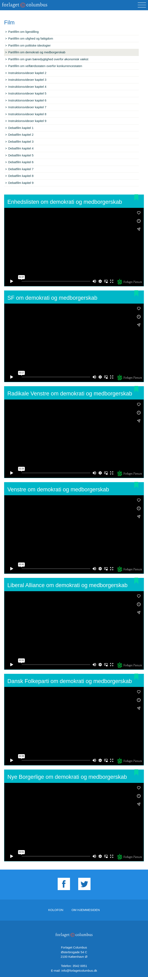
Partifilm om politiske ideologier (29, 45)
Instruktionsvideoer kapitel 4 (27, 86)
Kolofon (55, 910)
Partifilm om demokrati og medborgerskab (36, 52)
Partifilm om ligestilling (23, 31)
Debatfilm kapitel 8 (20, 176)
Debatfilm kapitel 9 (20, 182)
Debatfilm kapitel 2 (20, 134)
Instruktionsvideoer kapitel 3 (27, 79)
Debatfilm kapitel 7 (20, 169)
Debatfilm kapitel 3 (20, 141)
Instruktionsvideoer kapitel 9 (27, 121)
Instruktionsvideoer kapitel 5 (27, 93)
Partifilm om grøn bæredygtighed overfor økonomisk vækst (48, 59)
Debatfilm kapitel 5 (20, 155)
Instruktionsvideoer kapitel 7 (27, 107)
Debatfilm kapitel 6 (20, 162)
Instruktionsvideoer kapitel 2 (27, 73)
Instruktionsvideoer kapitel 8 (27, 114)
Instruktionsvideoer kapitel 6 (27, 100)
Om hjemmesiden (85, 910)
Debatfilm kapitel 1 (20, 128)
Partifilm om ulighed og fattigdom (30, 38)
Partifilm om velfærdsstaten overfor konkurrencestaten (45, 66)
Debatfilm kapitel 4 (20, 148)
